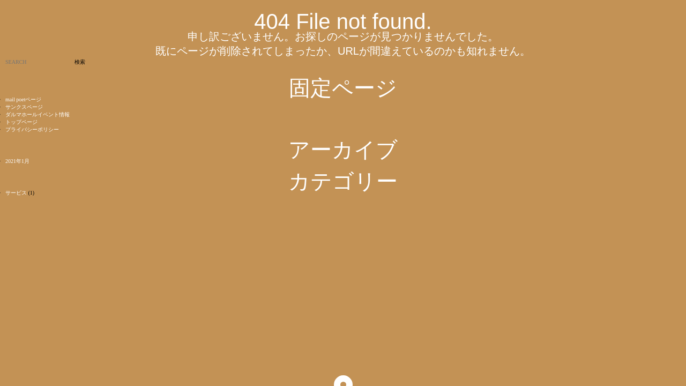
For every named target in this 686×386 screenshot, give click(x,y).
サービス (16, 193)
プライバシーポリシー (32, 129)
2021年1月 (17, 161)
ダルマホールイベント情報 (37, 114)
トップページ (21, 122)
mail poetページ (23, 99)
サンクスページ (24, 107)
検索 (79, 62)
